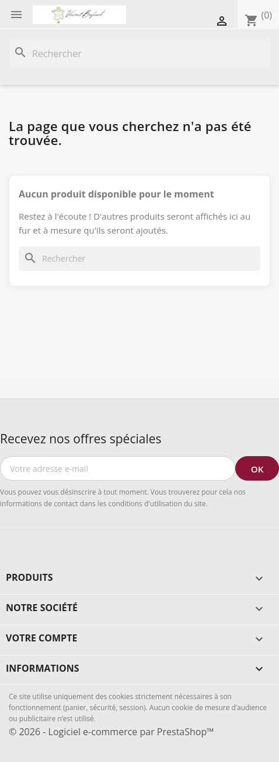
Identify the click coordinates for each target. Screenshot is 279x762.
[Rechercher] (139, 54)
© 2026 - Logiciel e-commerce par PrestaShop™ (111, 731)
